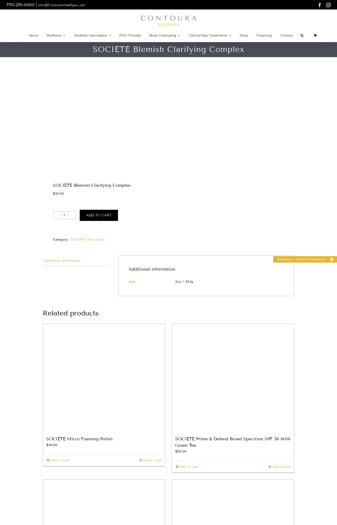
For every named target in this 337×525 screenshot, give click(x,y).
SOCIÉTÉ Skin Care (86, 239)
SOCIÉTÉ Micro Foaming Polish (79, 438)
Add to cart (99, 215)
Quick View (152, 460)
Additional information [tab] (62, 261)
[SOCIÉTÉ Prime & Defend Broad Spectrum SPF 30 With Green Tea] (233, 377)
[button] (301, 35)
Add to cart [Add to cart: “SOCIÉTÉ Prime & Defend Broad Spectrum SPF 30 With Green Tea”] (188, 467)
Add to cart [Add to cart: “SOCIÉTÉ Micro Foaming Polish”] (59, 460)
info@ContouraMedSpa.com (61, 5)
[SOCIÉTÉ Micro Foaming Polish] (104, 377)
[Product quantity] (64, 215)
